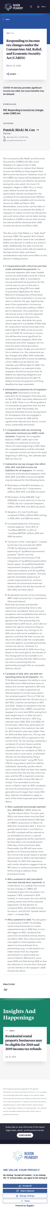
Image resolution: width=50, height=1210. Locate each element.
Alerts (6, 19)
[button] (23, 140)
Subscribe (25, 1135)
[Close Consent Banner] (25, 1201)
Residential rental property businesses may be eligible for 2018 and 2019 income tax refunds (23, 1042)
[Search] (31, 6)
